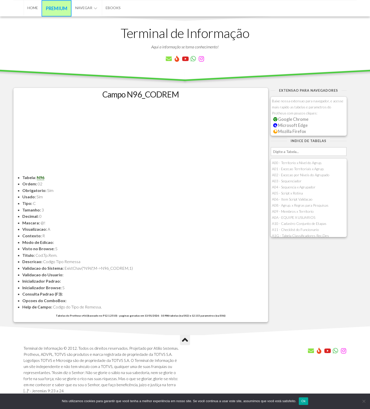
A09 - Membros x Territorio (293, 211)
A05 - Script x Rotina (287, 193)
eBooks (113, 8)
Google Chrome (291, 119)
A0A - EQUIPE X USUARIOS (293, 217)
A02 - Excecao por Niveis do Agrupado (300, 175)
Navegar (83, 8)
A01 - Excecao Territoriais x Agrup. (298, 169)
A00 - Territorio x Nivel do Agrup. (297, 163)
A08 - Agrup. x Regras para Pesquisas (300, 205)
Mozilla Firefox (289, 131)
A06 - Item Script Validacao (292, 199)
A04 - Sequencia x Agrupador (294, 187)
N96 (40, 177)
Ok (303, 401)
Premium (56, 8)
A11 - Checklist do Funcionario (295, 229)
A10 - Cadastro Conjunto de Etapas (299, 223)
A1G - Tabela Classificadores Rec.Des (300, 235)
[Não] (363, 401)
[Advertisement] (141, 138)
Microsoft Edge (290, 125)
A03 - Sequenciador (287, 181)
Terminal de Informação (185, 33)
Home (32, 8)
